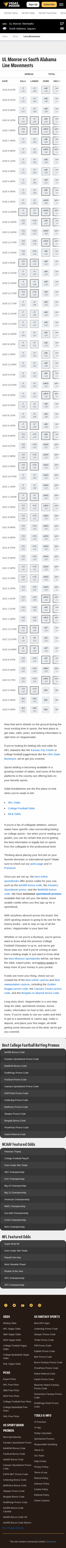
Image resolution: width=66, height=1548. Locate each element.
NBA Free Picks (11, 1390)
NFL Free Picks (11, 1384)
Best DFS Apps (42, 1323)
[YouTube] (23, 1305)
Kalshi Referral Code (15, 1134)
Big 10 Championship (15, 1185)
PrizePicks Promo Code (16, 1127)
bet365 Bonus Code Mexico (17, 1522)
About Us (38, 1450)
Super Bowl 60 (11, 1244)
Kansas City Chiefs (42, 750)
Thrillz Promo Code (44, 1340)
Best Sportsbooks (12, 1437)
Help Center (40, 1461)
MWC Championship (14, 1206)
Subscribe (49, 4)
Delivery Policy (41, 1483)
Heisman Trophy (12, 1151)
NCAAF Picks (48, 13)
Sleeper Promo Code (15, 1113)
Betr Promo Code (43, 1357)
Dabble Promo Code (44, 1351)
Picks (15, 36)
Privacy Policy (41, 1467)
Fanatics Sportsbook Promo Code (21, 1059)
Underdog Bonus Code (14, 1480)
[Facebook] (6, 1305)
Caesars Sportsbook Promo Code (21, 1086)
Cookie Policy (41, 1489)
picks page (36, 863)
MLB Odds (14, 813)
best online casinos (37, 979)
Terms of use (40, 1472)
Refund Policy (41, 1478)
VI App (37, 1427)
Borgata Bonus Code (15, 1120)
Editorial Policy (41, 1495)
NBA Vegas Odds (12, 1334)
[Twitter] (15, 1305)
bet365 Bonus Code (14, 1052)
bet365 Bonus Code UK (15, 1517)
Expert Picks (9, 1379)
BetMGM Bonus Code (15, 1066)
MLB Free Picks (11, 1396)
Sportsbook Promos (44, 1438)
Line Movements (32, 36)
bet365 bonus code (30, 885)
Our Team (39, 1455)
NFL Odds (14, 802)
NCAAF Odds (28, 13)
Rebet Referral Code (44, 1373)
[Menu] (61, 4)
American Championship (16, 1199)
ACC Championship (14, 1179)
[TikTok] (32, 1305)
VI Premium (40, 1422)
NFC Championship (14, 1278)
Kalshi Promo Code (44, 1379)
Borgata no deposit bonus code (40, 992)
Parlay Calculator (43, 1433)
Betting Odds (9, 1323)
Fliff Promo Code (42, 1345)
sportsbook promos (48, 893)
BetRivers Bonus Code (14, 1485)
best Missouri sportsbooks (24, 958)
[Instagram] (40, 1305)
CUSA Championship (15, 1220)
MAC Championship (14, 1226)
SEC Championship (14, 1172)
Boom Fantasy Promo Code (48, 1362)
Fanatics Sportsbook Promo (17, 1442)
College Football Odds (21, 808)
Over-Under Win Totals (15, 1165)
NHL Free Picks (11, 1416)
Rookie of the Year (13, 1271)
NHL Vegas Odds (12, 1364)
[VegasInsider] (33, 1299)
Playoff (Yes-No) (12, 1257)
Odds (5, 36)
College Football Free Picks (17, 1401)
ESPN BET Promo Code (15, 1474)
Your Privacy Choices (13, 1528)
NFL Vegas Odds (12, 1328)
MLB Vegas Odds (12, 1340)
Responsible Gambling (45, 1444)
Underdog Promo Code (16, 1100)
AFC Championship (14, 1285)
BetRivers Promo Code (16, 1107)
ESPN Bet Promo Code (16, 1093)
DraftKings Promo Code (16, 1072)
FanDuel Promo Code (15, 1079)
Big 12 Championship (15, 1192)
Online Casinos (42, 1500)
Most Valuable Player (15, 1264)
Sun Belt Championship (16, 1213)
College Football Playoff (16, 1158)
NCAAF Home (11, 13)
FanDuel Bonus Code (14, 1454)
